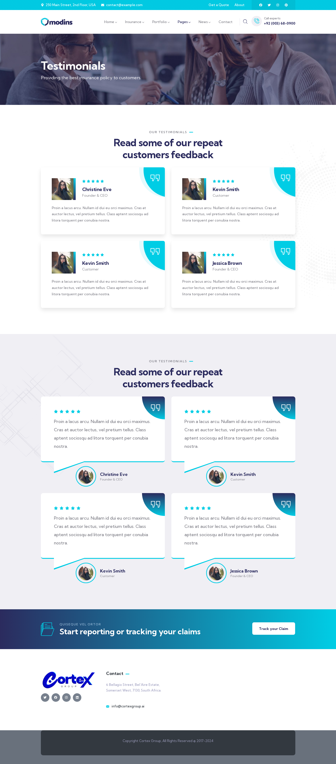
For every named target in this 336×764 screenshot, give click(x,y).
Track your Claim (273, 628)
